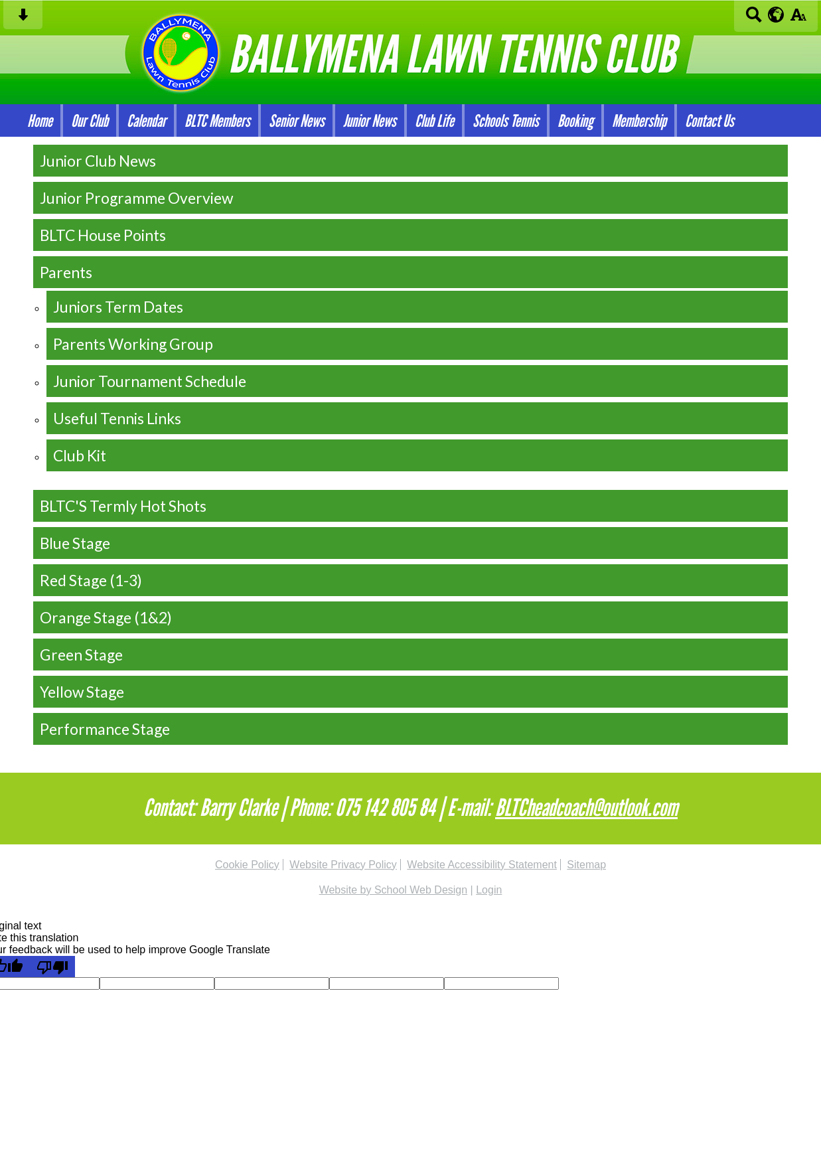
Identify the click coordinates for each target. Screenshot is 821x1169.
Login (489, 890)
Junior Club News (98, 160)
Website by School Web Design (393, 890)
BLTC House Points (103, 235)
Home (39, 120)
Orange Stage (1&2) (106, 617)
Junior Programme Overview (136, 198)
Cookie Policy (247, 864)
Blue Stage (75, 543)
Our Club (89, 120)
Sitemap (586, 864)
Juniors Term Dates (118, 306)
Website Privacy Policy (343, 864)
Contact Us (709, 120)
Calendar (146, 120)
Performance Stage (105, 729)
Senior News (297, 120)
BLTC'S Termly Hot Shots (123, 506)
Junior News (369, 120)
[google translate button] (776, 15)
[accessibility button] (798, 19)
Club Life (434, 120)
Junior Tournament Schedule (149, 381)
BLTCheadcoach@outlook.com (586, 807)
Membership (639, 120)
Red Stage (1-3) (91, 580)
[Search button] (753, 19)
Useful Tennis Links (117, 418)
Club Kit (79, 455)
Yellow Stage (82, 691)
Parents (66, 272)
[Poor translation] (52, 966)
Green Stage (81, 654)
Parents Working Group (133, 344)
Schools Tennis (506, 120)
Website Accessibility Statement (482, 864)
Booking (575, 120)
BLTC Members (217, 120)
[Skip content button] (23, 19)
